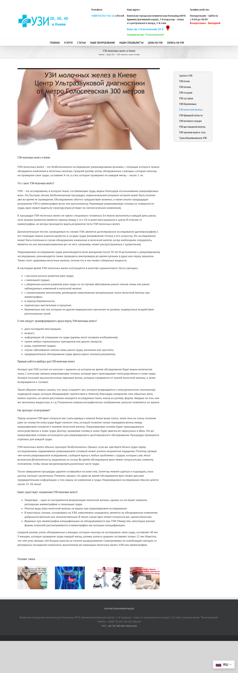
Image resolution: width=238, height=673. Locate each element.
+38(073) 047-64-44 (103, 15)
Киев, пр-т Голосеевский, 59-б (147, 29)
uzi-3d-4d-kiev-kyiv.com (122, 625)
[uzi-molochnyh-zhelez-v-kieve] (89, 109)
